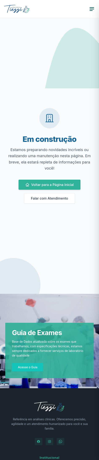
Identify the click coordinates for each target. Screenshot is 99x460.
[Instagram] (49, 441)
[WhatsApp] (60, 441)
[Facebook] (38, 441)
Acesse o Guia (27, 367)
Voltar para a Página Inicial (49, 185)
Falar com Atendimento (49, 198)
